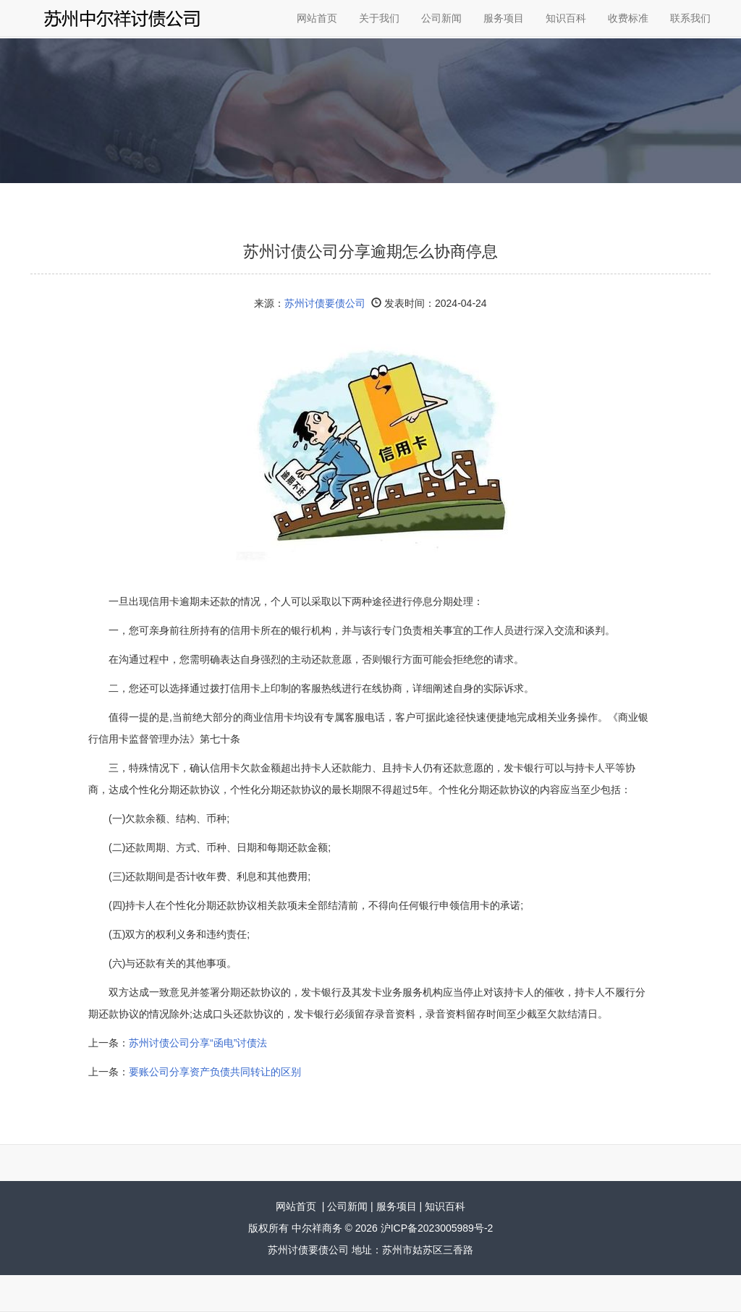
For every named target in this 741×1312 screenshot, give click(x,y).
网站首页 (317, 18)
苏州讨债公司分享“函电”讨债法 (198, 1043)
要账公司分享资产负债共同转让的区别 (215, 1072)
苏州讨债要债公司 (324, 303)
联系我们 (690, 18)
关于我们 (379, 18)
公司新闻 (441, 18)
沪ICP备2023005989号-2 (437, 1228)
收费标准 (628, 18)
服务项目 (503, 18)
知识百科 (566, 18)
